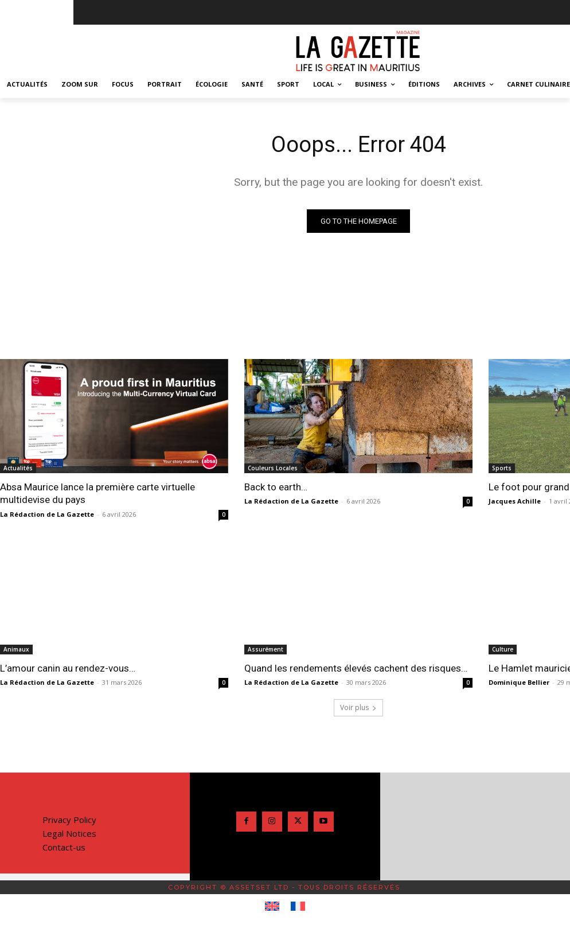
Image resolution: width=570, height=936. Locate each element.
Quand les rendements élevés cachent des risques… (355, 668)
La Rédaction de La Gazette (47, 514)
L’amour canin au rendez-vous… (67, 668)
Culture (502, 649)
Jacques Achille (515, 501)
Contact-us (63, 847)
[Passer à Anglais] (272, 907)
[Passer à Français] (298, 907)
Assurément (265, 649)
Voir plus (358, 707)
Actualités (18, 468)
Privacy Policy (69, 819)
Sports (502, 468)
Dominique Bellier (519, 682)
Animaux (16, 649)
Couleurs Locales (273, 468)
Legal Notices (69, 833)
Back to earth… (275, 487)
